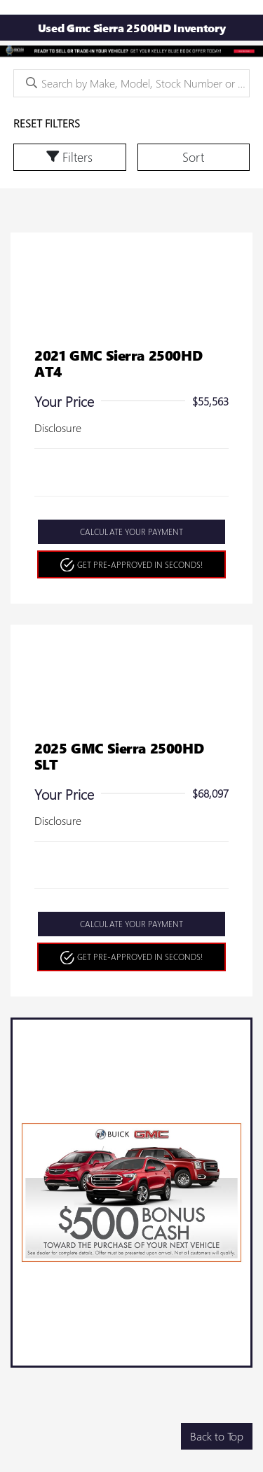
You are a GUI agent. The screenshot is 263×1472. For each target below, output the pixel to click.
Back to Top (216, 1436)
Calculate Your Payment (131, 532)
